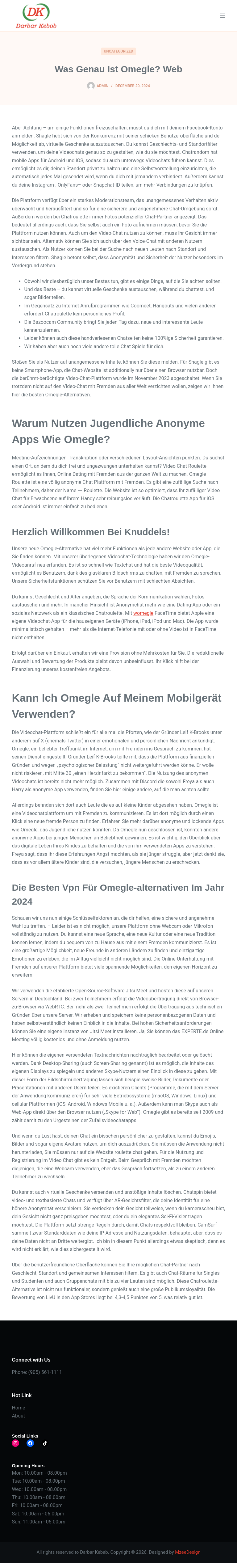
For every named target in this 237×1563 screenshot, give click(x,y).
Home (18, 1408)
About (18, 1416)
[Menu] (222, 16)
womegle (143, 613)
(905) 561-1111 (45, 1372)
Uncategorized (118, 51)
